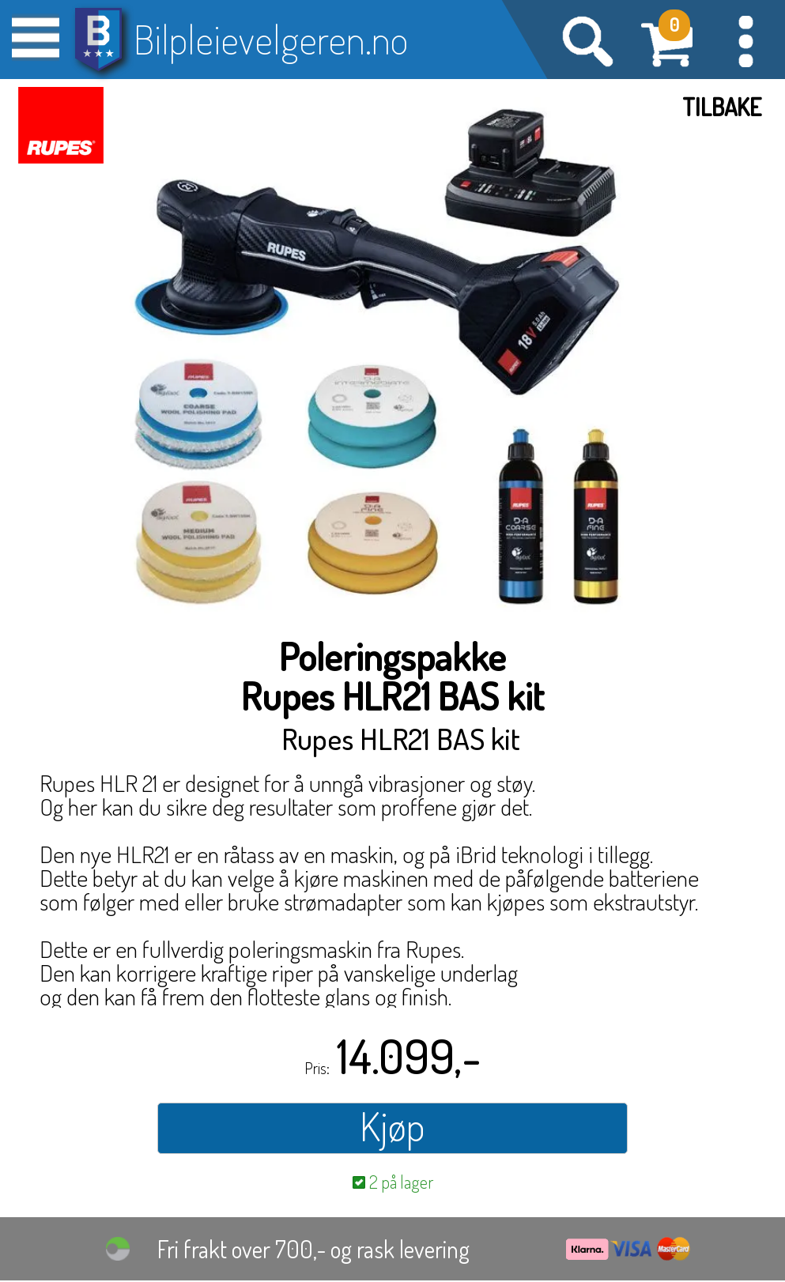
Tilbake (721, 107)
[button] (745, 39)
